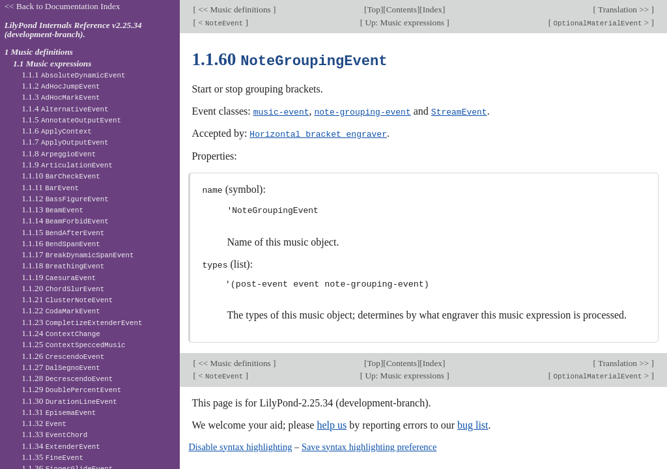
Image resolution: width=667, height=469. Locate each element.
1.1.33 (54, 434)
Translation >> (623, 9)
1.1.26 (62, 356)
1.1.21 (67, 299)
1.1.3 (60, 97)
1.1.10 (60, 175)
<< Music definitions (234, 9)
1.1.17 (77, 254)
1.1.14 (65, 220)
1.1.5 (71, 119)
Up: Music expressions (404, 22)
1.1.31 (58, 412)
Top (373, 9)
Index (432, 9)
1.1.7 (64, 142)
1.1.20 (62, 288)
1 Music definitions (39, 52)
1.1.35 (52, 457)
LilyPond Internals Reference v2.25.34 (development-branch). (73, 30)
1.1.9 (67, 164)
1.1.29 (71, 389)
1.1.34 (60, 446)
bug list (473, 422)
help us (332, 422)
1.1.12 (65, 198)
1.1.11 (50, 187)
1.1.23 (81, 322)
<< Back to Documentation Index (63, 6)
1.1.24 (60, 333)
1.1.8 (58, 153)
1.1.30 (69, 401)
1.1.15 (62, 232)
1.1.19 (58, 277)
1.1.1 (73, 74)
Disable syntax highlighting (240, 444)
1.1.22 (60, 310)
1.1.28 (67, 378)
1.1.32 (43, 423)
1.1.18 (62, 265)
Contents (401, 9)
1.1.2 (60, 86)
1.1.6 (56, 130)
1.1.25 (73, 344)
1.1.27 (60, 367)
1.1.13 (52, 209)
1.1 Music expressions (52, 63)
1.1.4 (64, 108)
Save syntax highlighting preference (369, 444)
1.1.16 (60, 243)
